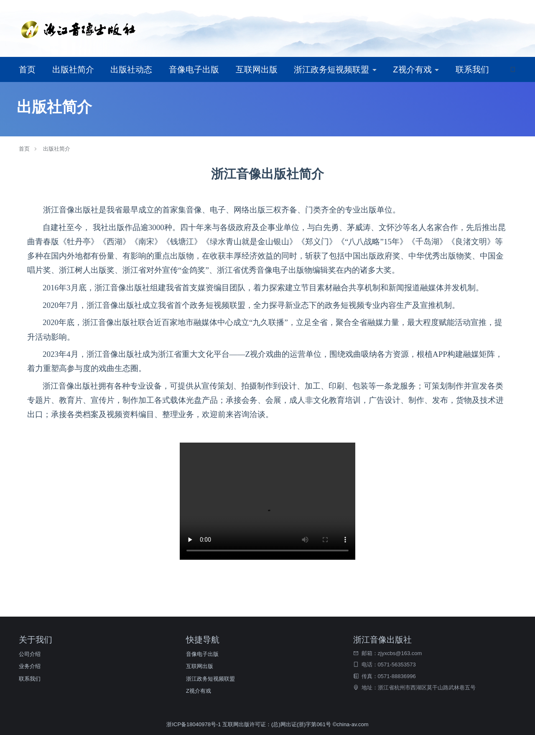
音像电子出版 (194, 69)
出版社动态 (131, 69)
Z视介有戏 (413, 69)
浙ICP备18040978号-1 (194, 724)
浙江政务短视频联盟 (333, 69)
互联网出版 (257, 69)
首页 (27, 69)
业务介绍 (30, 666)
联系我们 (472, 69)
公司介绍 (30, 654)
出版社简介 (73, 69)
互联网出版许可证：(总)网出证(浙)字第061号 (276, 724)
